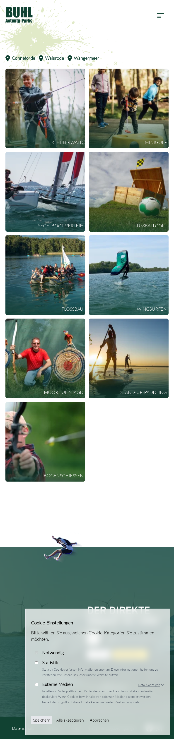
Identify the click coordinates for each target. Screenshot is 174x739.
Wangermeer (83, 58)
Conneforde (20, 58)
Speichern (41, 719)
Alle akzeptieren (70, 719)
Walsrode (51, 58)
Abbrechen (99, 719)
